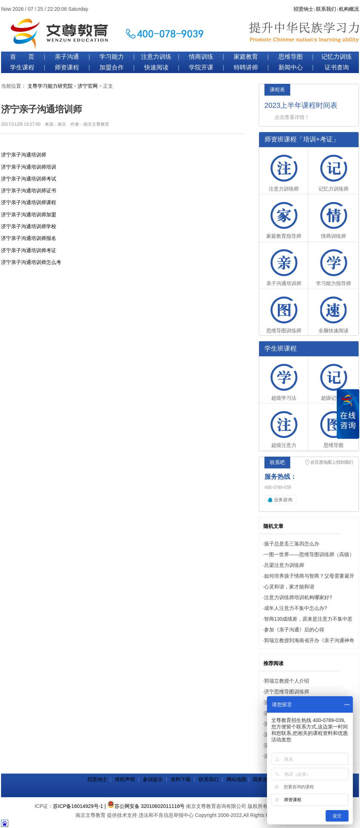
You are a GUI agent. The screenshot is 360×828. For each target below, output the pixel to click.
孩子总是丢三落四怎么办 (291, 544)
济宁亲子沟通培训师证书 (28, 190)
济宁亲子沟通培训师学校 (28, 226)
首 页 (22, 56)
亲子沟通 (67, 56)
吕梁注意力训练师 (284, 565)
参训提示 (153, 779)
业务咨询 (283, 499)
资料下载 (181, 779)
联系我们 (326, 9)
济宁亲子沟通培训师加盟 (28, 214)
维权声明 (125, 779)
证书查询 (337, 67)
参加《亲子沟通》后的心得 (294, 629)
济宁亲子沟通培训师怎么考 (31, 262)
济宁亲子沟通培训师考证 (28, 250)
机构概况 (349, 9)
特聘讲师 (246, 67)
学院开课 (201, 67)
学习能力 (111, 56)
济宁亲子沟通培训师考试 (28, 179)
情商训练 (201, 56)
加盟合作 (111, 67)
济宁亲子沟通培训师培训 (28, 167)
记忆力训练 (336, 56)
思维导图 (290, 56)
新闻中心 (290, 67)
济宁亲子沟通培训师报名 (28, 238)
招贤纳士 (303, 9)
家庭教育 (246, 56)
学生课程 (22, 67)
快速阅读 (156, 67)
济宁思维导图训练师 (286, 691)
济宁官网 (88, 86)
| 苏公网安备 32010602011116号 (144, 806)
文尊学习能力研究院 (50, 86)
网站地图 (237, 779)
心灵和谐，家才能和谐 (289, 586)
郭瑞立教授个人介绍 (286, 681)
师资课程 (67, 67)
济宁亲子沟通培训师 (23, 155)
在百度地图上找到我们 (331, 462)
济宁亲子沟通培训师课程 (28, 202)
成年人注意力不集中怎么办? (295, 608)
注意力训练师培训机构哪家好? (298, 597)
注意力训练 (156, 56)
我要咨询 (263, 779)
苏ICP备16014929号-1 (78, 806)
